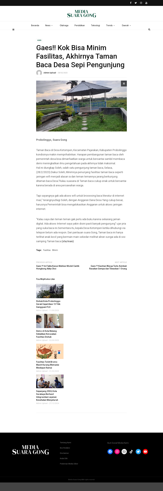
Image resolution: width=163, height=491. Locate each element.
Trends (111, 34)
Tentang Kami (65, 451)
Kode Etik (63, 467)
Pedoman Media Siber (69, 472)
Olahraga (64, 34)
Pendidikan (80, 34)
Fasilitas (47, 258)
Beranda (35, 34)
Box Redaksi (65, 456)
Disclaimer (64, 462)
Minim (55, 258)
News (49, 34)
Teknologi (95, 34)
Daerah (127, 34)
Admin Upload (50, 81)
